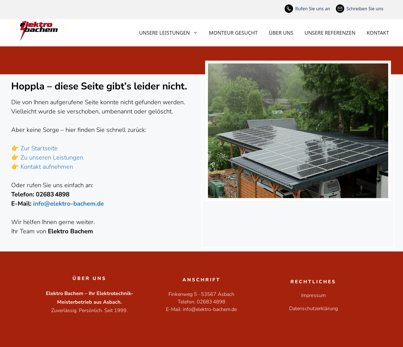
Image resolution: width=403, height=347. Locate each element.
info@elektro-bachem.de (68, 203)
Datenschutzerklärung (313, 308)
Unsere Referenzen (329, 32)
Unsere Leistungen (171, 32)
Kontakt (378, 32)
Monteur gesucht (233, 32)
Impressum (313, 295)
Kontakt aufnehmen (46, 167)
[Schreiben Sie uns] (359, 8)
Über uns (281, 32)
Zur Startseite (39, 148)
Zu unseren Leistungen (51, 157)
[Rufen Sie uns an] (307, 8)
